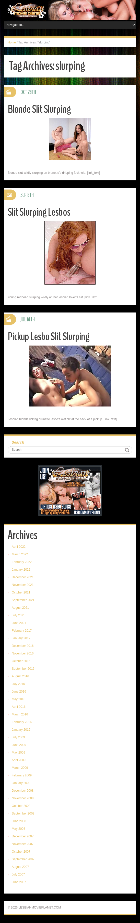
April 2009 (19, 760)
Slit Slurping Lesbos (39, 212)
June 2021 (19, 623)
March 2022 (20, 554)
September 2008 (23, 813)
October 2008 (21, 806)
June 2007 (19, 882)
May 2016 (18, 699)
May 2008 (18, 829)
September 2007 (23, 859)
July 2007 (18, 874)
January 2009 (21, 783)
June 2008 (19, 821)
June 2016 (19, 691)
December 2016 (22, 646)
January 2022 (21, 569)
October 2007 (21, 851)
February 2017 (22, 630)
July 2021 (18, 615)
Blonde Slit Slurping (39, 109)
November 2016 (22, 653)
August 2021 (20, 607)
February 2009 (22, 775)
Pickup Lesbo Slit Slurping (48, 336)
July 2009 (18, 737)
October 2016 (21, 661)
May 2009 (18, 752)
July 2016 (18, 684)
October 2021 (21, 592)
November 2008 (22, 798)
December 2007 (22, 836)
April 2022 (19, 547)
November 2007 (22, 844)
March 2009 (20, 768)
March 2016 (20, 714)
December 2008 (22, 790)
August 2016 (20, 676)
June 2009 (19, 745)
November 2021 (22, 585)
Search (17, 442)
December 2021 (22, 577)
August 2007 (20, 867)
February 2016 (22, 722)
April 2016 (19, 707)
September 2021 (23, 600)
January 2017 (21, 638)
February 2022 (22, 562)
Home (12, 42)
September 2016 (23, 668)
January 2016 (21, 729)
